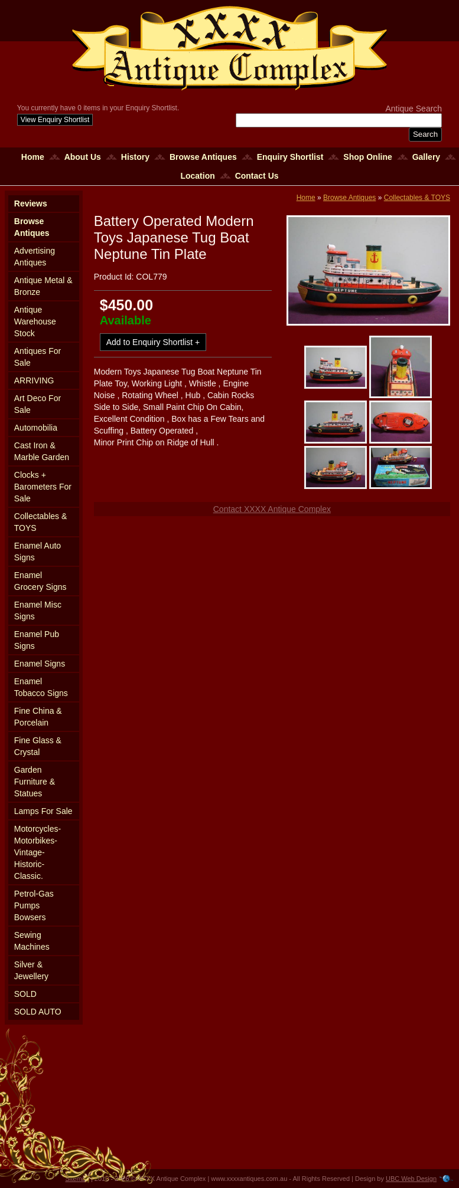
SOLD (25, 994)
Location (197, 176)
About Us (82, 157)
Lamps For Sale (43, 811)
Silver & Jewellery (31, 970)
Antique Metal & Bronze (43, 286)
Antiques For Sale (37, 356)
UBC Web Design (411, 1178)
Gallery (426, 157)
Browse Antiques (203, 157)
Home (32, 157)
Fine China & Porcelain (38, 716)
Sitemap (77, 1178)
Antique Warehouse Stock (35, 321)
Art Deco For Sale (37, 404)
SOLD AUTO (37, 1011)
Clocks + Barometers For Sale (42, 486)
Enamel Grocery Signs (40, 581)
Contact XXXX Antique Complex (272, 509)
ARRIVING (34, 380)
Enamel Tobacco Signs (41, 687)
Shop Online (367, 157)
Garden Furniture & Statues (34, 781)
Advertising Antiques (34, 256)
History (135, 157)
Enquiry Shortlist (290, 157)
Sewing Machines (32, 940)
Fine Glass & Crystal (37, 746)
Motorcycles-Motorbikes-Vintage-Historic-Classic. (37, 852)
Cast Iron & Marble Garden (41, 451)
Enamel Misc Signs (37, 610)
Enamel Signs (39, 663)
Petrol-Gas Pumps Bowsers (34, 905)
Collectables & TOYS (40, 522)
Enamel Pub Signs (36, 640)
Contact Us (257, 176)
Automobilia (35, 427)
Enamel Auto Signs (37, 551)
